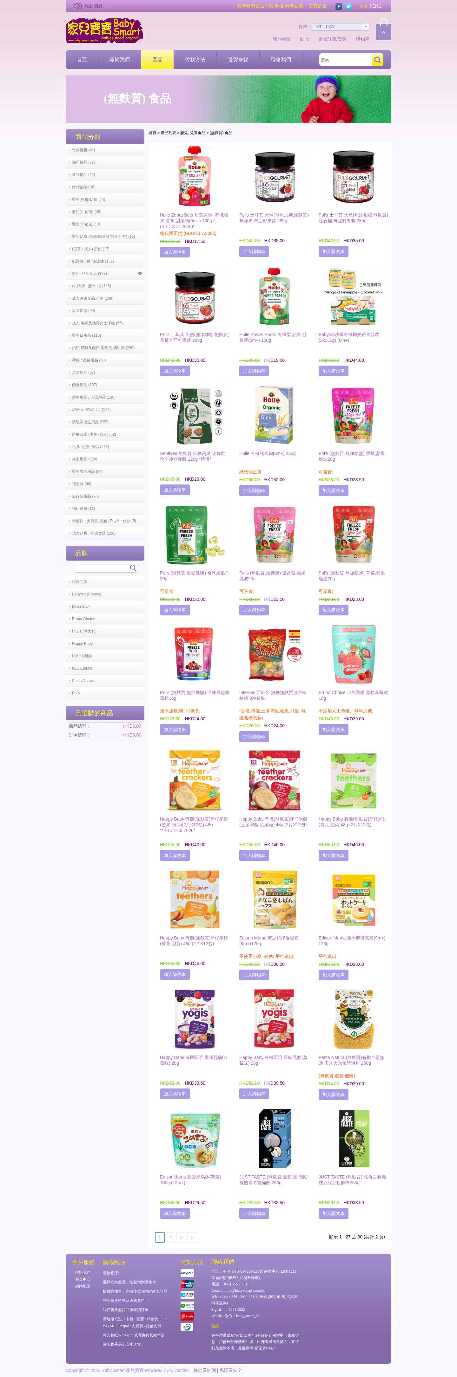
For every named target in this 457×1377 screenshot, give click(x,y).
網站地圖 (82, 1286)
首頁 (82, 59)
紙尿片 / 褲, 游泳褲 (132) (93, 261)
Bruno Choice (83, 619)
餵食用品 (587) (84, 385)
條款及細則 (205, 1370)
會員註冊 (327, 39)
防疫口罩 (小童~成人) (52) (94, 434)
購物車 (362, 39)
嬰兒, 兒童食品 (192, 133)
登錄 (342, 39)
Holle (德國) (82, 656)
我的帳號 (282, 39)
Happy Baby (82, 643)
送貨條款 (238, 59)
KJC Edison (82, 668)
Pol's (76, 693)
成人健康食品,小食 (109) (93, 298)
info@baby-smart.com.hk (245, 1290)
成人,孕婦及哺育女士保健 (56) (97, 323)
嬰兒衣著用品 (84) (87, 471)
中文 (364, 6)
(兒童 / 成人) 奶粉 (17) (90, 249)
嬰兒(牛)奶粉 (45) (87, 212)
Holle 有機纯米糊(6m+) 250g (267, 453)
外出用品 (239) (84, 459)
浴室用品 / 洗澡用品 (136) (94, 397)
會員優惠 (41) (83, 150)
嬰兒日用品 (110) (86, 335)
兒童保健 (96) (83, 311)
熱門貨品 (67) (83, 162)
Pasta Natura (83, 681)
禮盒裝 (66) (81, 484)
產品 (157, 59)
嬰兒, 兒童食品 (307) (107, 273)
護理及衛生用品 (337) (90, 422)
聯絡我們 (281, 59)
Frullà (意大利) (84, 631)
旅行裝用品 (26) (85, 496)
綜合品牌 (79, 582)
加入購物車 (175, 252)
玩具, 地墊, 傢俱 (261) (90, 447)
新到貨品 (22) (83, 174)
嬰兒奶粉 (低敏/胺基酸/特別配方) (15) (103, 236)
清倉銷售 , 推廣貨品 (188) (94, 533)
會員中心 (82, 1279)
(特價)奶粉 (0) (84, 187)
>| (193, 1237)
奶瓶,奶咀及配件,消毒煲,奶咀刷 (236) (103, 348)
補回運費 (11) (83, 508)
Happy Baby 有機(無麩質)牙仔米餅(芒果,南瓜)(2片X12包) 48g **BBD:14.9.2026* (194, 824)
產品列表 (168, 133)
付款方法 (195, 59)
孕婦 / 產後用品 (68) (89, 360)
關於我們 (119, 59)
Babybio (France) (86, 594)
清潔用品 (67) (83, 372)
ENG (377, 6)
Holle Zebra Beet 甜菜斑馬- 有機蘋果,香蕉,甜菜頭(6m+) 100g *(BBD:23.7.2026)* (194, 220)
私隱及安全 (231, 1370)
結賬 (304, 39)
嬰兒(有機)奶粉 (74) (88, 199)
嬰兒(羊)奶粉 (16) (87, 224)
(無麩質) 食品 (221, 133)
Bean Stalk (81, 606)
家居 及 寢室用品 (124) (91, 409)
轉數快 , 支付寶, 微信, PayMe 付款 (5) (104, 521)
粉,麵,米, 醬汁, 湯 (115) (91, 286)
